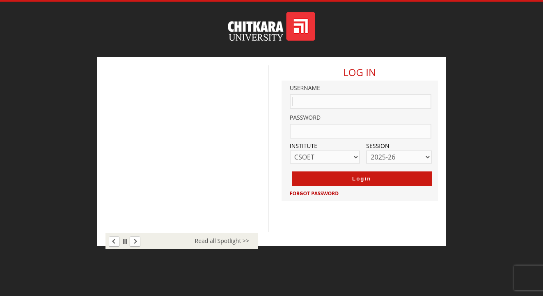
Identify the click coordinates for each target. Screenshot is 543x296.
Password (305, 117)
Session (377, 146)
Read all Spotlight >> (222, 241)
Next (134, 241)
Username (305, 88)
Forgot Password (314, 193)
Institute (303, 146)
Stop (125, 241)
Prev (114, 241)
